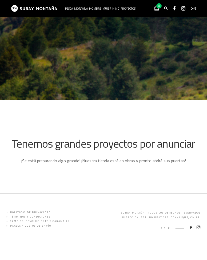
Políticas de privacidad (30, 212)
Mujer (106, 8)
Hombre (95, 8)
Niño (116, 8)
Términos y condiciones (30, 216)
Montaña (81, 8)
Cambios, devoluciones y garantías (39, 221)
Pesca (69, 8)
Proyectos (128, 8)
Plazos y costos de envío (30, 225)
